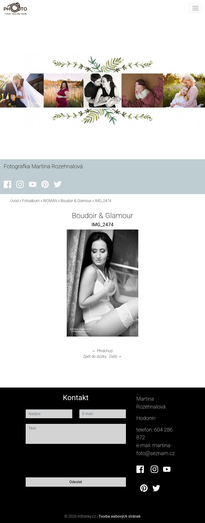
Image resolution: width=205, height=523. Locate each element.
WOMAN (50, 201)
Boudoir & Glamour (76, 201)
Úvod (14, 201)
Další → (115, 356)
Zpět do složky (95, 356)
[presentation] (61, 460)
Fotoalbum (31, 201)
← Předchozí (102, 351)
